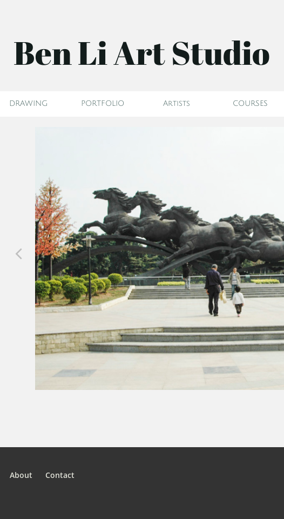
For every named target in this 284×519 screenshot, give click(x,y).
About (21, 475)
